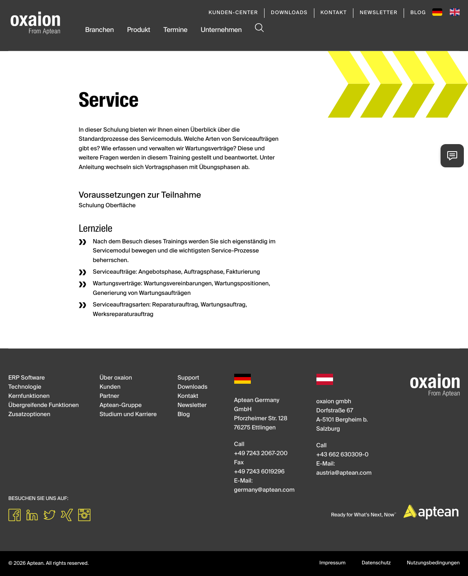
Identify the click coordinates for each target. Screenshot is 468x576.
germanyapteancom (264, 490)
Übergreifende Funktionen (43, 406)
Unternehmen (221, 30)
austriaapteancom (344, 473)
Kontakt (334, 12)
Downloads (289, 12)
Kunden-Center (233, 12)
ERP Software (26, 378)
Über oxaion (116, 378)
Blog (418, 12)
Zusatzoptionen (29, 415)
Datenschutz (376, 563)
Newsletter (378, 12)
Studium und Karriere (128, 415)
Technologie (24, 387)
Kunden (110, 387)
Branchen (99, 30)
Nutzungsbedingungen (433, 563)
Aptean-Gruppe (121, 406)
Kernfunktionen (28, 397)
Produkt (138, 30)
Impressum (332, 563)
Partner (109, 397)
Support (188, 378)
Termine (175, 30)
